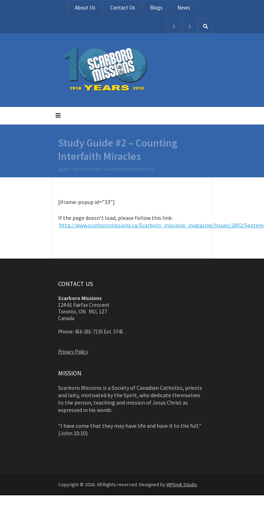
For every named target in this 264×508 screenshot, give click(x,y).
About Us (85, 7)
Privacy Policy (73, 351)
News (183, 7)
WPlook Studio (181, 484)
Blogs (156, 7)
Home (63, 169)
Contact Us (122, 7)
